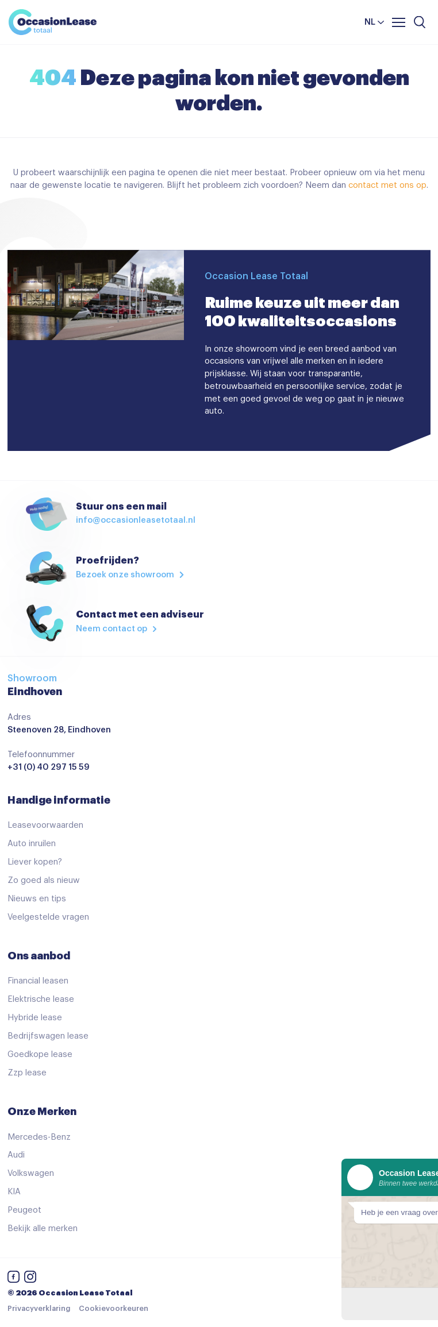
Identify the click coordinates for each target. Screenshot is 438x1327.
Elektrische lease (40, 999)
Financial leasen (37, 981)
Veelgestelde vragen (48, 917)
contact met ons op (387, 185)
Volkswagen (30, 1173)
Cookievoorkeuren (113, 1308)
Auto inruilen (31, 843)
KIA (14, 1191)
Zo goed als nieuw (43, 880)
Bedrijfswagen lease (48, 1036)
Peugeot (24, 1210)
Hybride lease (34, 1017)
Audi (16, 1155)
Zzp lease (27, 1072)
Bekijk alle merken (42, 1228)
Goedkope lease (39, 1054)
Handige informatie (58, 800)
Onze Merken (41, 1111)
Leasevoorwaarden (45, 825)
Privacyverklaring (38, 1308)
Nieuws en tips (36, 898)
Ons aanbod (38, 956)
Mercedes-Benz (39, 1137)
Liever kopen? (34, 862)
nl (369, 22)
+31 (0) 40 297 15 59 (48, 767)
